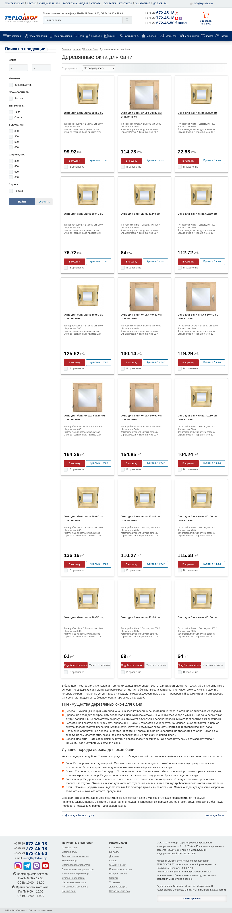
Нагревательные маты (74, 882)
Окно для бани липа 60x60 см (197, 213)
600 (16, 147)
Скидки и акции (49, 3)
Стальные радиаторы (73, 878)
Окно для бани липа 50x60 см (140, 617)
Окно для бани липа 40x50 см (83, 617)
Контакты (125, 3)
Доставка (110, 3)
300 (16, 131)
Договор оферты (118, 886)
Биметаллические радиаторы (78, 869)
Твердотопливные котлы (75, 856)
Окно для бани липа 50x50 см (83, 112)
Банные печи (69, 891)
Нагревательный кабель (75, 886)
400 (16, 136)
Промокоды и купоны (120, 869)
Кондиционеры (70, 860)
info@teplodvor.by (203, 3)
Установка (114, 882)
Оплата (96, 3)
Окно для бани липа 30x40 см (83, 213)
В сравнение (76, 166)
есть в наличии (23, 84)
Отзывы (113, 878)
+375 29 (160, 13)
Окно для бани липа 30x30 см (197, 112)
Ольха (18, 117)
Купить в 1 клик (99, 160)
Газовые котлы (70, 847)
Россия (18, 98)
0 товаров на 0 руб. (205, 22)
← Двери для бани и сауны (78, 815)
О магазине (142, 3)
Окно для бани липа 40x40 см (140, 213)
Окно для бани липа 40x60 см (197, 617)
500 (16, 141)
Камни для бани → (216, 815)
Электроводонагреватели (76, 865)
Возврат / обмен (118, 873)
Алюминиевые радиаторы (76, 873)
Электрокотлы (69, 852)
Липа (17, 112)
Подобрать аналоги (75, 665)
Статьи (31, 3)
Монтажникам (14, 3)
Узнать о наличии (99, 665)
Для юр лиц (160, 3)
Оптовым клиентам (119, 891)
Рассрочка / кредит (75, 3)
